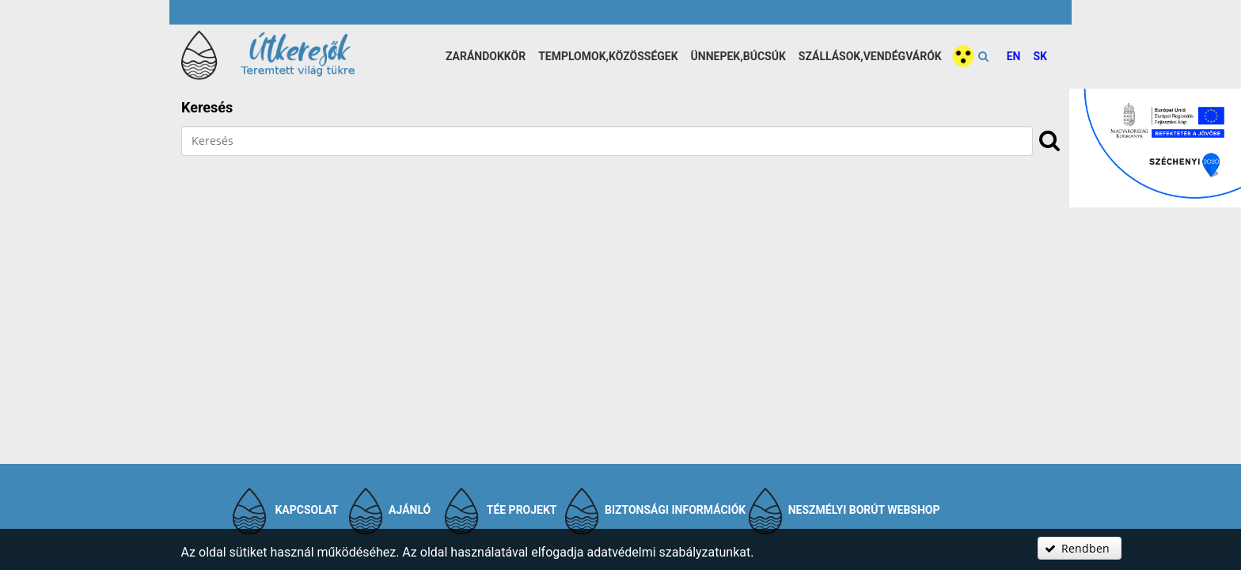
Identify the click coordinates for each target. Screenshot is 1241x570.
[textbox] (607, 141)
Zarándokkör (486, 56)
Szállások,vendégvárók (870, 56)
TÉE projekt (522, 510)
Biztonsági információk (675, 510)
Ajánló (410, 510)
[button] (1079, 548)
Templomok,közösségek (607, 56)
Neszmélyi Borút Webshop (864, 510)
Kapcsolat (306, 510)
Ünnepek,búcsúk (738, 56)
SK (1040, 56)
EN (1014, 56)
